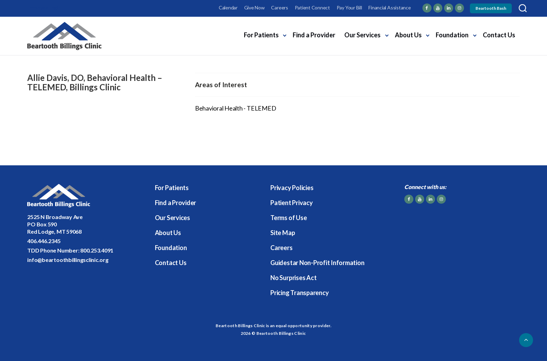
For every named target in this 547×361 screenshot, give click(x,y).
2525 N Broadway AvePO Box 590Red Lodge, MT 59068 (54, 224)
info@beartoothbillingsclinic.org (67, 259)
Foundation (452, 35)
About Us (408, 35)
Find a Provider (314, 35)
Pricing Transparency (299, 292)
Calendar (228, 7)
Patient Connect (312, 7)
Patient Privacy (291, 202)
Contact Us (499, 35)
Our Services (362, 35)
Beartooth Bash (490, 8)
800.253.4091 (96, 250)
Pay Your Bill (349, 7)
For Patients (261, 35)
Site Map (282, 232)
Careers (279, 7)
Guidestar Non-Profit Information (317, 262)
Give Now (254, 7)
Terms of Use (288, 217)
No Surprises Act (293, 277)
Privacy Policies (291, 187)
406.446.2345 (43, 241)
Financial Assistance (389, 7)
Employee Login (43, 7)
